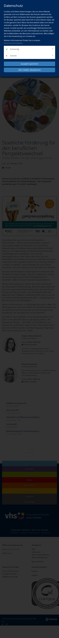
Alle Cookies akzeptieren (29, 70)
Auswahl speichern (29, 64)
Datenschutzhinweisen (13, 43)
